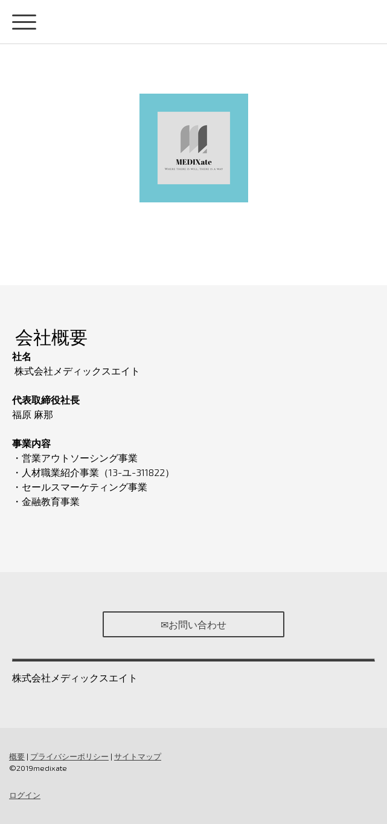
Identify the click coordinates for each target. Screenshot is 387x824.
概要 (17, 756)
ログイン (24, 795)
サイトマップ (137, 756)
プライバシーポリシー (69, 756)
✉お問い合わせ (193, 624)
